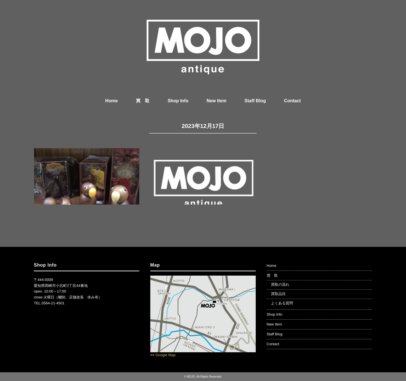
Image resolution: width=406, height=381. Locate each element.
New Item (216, 100)
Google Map (166, 355)
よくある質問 (282, 303)
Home (111, 100)
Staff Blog (255, 100)
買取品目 (278, 294)
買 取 (142, 100)
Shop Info (177, 100)
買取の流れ (280, 284)
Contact (292, 100)
